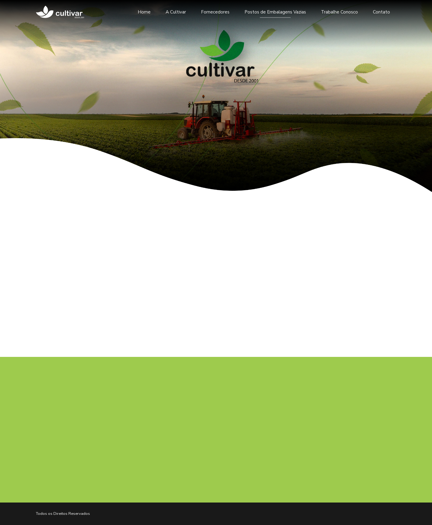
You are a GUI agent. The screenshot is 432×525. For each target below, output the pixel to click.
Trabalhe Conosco (339, 12)
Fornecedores (215, 12)
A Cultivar (176, 12)
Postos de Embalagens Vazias (275, 12)
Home (144, 12)
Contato (381, 12)
